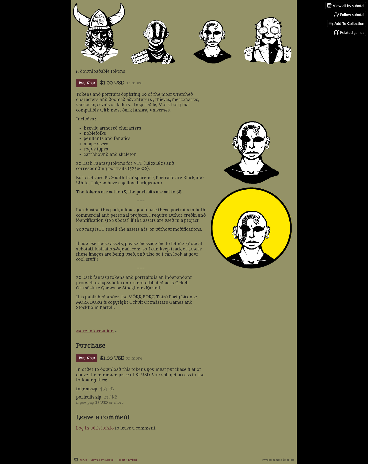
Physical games (271, 459)
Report (121, 459)
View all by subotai (102, 459)
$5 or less (288, 459)
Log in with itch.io (95, 428)
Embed (132, 459)
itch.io (83, 459)
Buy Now (87, 83)
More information (97, 331)
